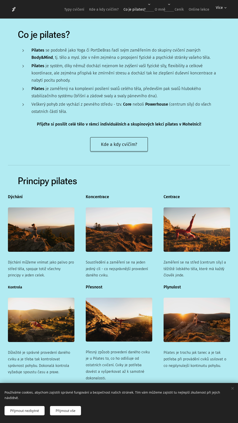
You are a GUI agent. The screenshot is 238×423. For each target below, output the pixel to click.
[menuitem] (59, 9)
